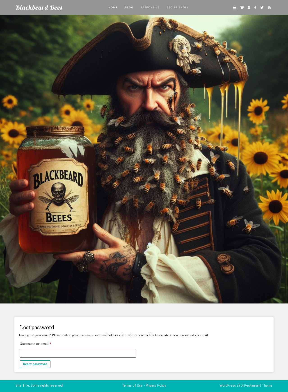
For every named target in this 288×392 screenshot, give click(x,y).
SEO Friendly (178, 7)
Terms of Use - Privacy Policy (144, 385)
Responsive (150, 7)
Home (113, 7)
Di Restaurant (249, 385)
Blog (129, 7)
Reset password (35, 364)
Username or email (42, 343)
